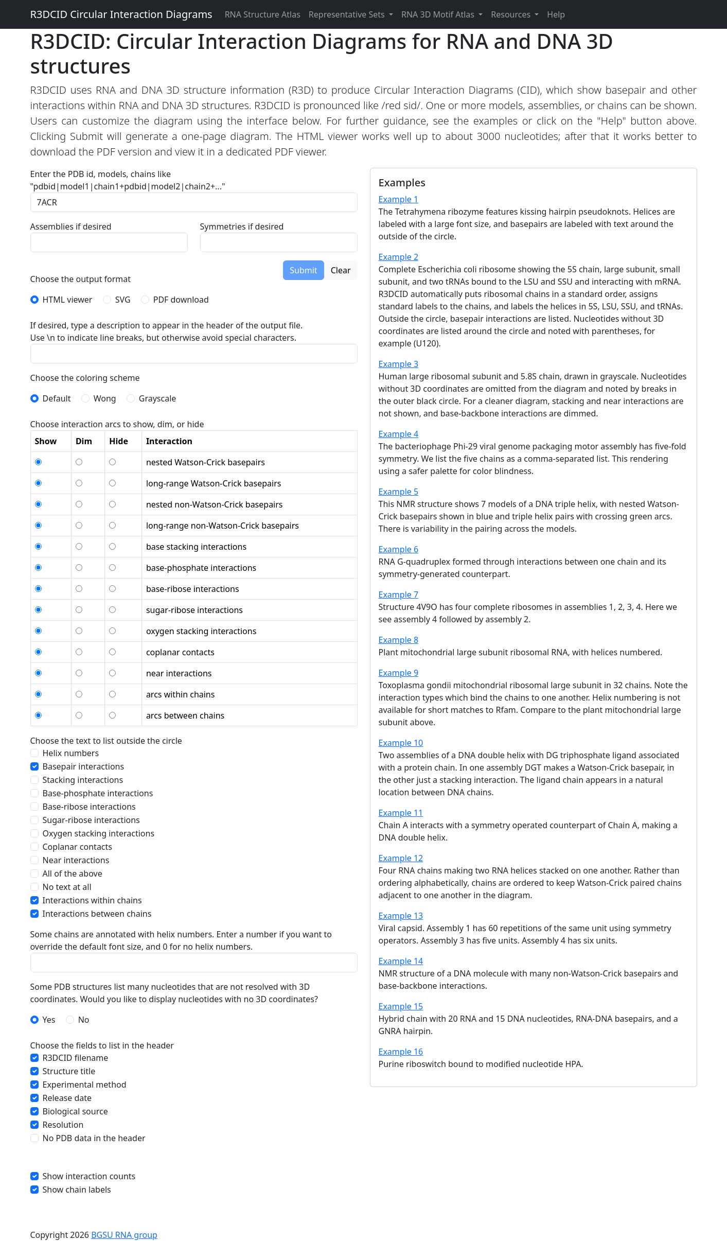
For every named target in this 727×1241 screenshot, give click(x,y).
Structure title (69, 1071)
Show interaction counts (89, 1176)
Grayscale (157, 398)
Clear (341, 270)
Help (556, 14)
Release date (67, 1098)
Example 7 (399, 594)
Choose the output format (80, 279)
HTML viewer (68, 299)
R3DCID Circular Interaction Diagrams (121, 14)
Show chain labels (77, 1189)
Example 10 (401, 742)
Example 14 (401, 961)
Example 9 (399, 672)
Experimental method (85, 1084)
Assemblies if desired (71, 226)
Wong (105, 398)
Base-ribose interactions (89, 806)
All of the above (72, 873)
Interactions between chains (97, 913)
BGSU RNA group (124, 1234)
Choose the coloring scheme (85, 377)
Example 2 (399, 257)
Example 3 (399, 364)
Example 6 (399, 549)
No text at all (67, 887)
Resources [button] (512, 14)
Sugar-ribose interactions (91, 820)
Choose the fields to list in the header (102, 1045)
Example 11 (401, 812)
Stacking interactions (83, 779)
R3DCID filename (76, 1057)
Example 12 (401, 858)
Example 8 (399, 639)
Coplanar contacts (78, 846)
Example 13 (401, 915)
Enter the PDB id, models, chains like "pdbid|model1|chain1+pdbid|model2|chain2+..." (127, 180)
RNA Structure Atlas (262, 14)
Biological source (75, 1111)
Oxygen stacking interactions (99, 833)
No (84, 1019)
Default (57, 398)
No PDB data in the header (94, 1138)
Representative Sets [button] (348, 14)
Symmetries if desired (242, 226)
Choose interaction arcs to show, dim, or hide (117, 424)
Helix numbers (71, 753)
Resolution (63, 1124)
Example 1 (399, 199)
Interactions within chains (92, 900)
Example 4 (399, 434)
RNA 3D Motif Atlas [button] (438, 14)
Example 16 (401, 1051)
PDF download (181, 299)
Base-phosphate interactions (98, 793)
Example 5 (399, 491)
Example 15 (401, 1006)
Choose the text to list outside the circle (106, 740)
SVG (123, 299)
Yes (49, 1019)
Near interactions (76, 860)
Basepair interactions (84, 766)
